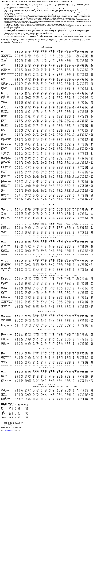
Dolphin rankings (10, 505)
